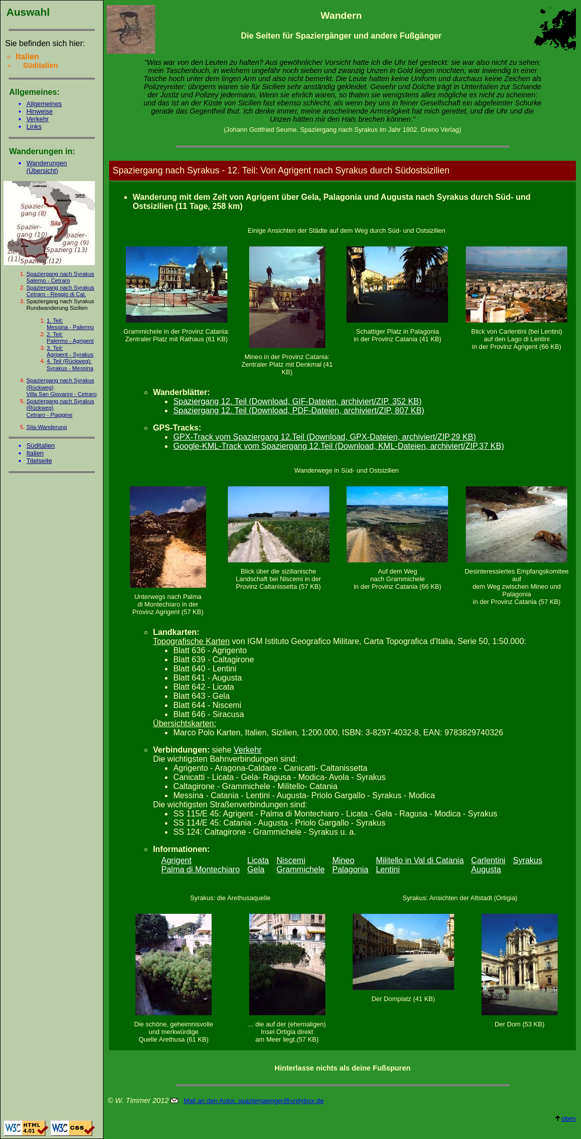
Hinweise (39, 111)
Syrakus (527, 860)
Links (34, 126)
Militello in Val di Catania (420, 860)
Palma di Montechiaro (200, 869)
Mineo (343, 860)
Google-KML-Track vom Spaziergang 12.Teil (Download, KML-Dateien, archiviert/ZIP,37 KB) (338, 446)
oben (565, 1118)
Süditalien (40, 445)
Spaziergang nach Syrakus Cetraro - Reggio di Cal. (60, 290)
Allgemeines (44, 104)
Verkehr (37, 119)
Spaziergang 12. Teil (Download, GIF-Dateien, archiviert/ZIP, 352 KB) (297, 401)
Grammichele (301, 869)
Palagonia (350, 869)
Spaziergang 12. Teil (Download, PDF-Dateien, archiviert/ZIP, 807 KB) (298, 410)
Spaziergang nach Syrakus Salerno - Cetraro (60, 277)
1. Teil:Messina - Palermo (70, 323)
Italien (35, 453)
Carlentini (488, 860)
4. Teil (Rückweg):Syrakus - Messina (70, 364)
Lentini (388, 869)
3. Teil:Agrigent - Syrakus (70, 351)
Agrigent (176, 860)
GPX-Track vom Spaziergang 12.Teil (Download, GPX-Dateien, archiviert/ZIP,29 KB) (324, 437)
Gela (255, 869)
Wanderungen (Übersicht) (46, 166)
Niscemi (291, 860)
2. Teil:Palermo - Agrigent (70, 337)
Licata (258, 860)
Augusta (486, 869)
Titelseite (39, 461)
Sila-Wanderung (46, 427)
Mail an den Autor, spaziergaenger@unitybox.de (254, 1101)
